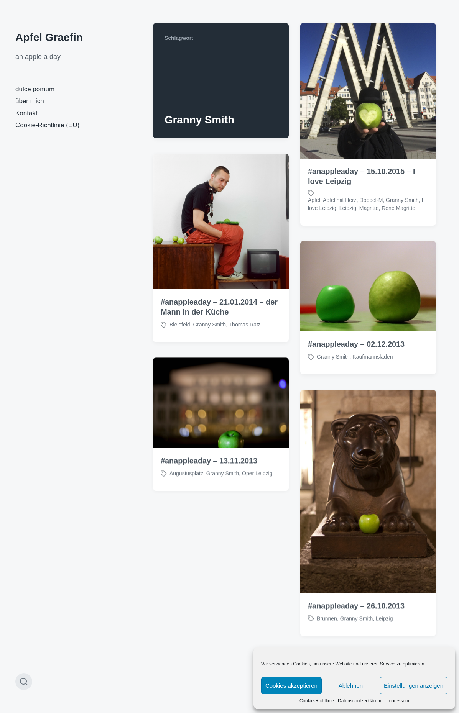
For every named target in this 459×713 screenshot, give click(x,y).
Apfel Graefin (49, 37)
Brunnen (327, 631)
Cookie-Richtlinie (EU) (47, 125)
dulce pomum (34, 89)
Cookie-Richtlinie (316, 700)
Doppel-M (371, 200)
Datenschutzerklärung (360, 700)
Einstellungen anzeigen (413, 685)
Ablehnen (351, 685)
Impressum (398, 700)
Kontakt (26, 113)
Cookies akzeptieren (291, 685)
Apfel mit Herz (340, 200)
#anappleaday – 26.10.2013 (356, 619)
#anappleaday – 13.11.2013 (209, 474)
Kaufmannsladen (372, 357)
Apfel (314, 200)
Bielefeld (179, 324)
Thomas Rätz (245, 324)
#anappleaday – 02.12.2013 (356, 344)
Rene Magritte (398, 208)
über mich (29, 101)
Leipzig (347, 208)
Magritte (369, 208)
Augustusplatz (186, 487)
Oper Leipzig (257, 487)
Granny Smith (402, 200)
